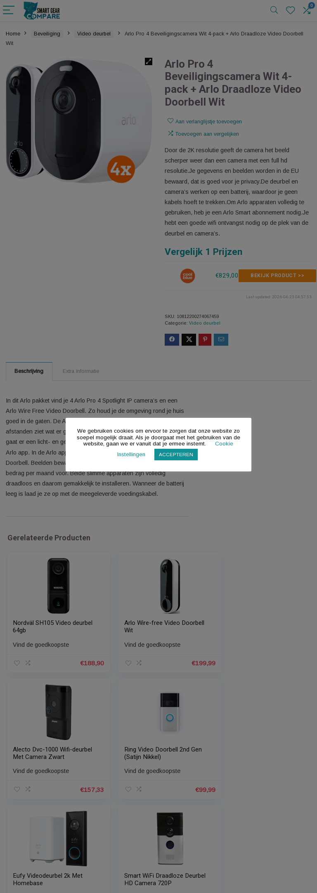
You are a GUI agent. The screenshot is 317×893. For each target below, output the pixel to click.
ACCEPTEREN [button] (176, 454)
